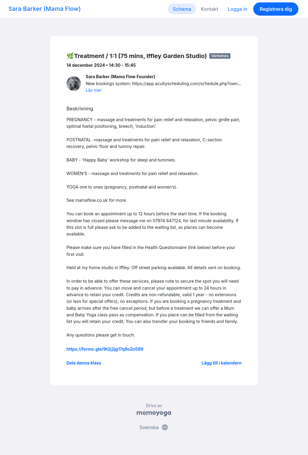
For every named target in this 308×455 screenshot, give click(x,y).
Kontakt (209, 9)
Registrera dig (276, 9)
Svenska (154, 427)
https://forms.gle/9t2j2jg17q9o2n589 (104, 349)
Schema (182, 9)
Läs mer (94, 90)
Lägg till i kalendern (222, 362)
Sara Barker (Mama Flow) (44, 8)
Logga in (237, 9)
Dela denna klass (83, 362)
